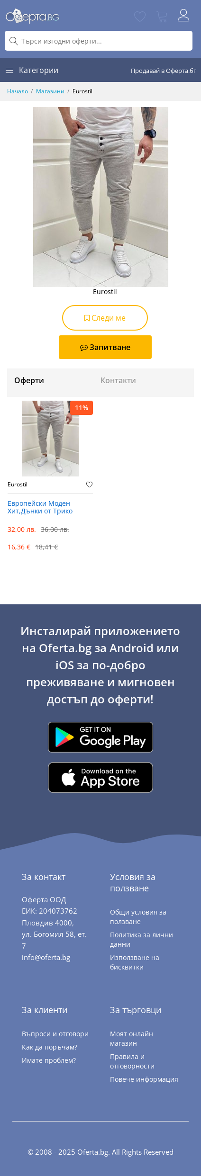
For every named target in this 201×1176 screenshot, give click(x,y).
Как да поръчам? (49, 1046)
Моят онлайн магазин (131, 1038)
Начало (17, 91)
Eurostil (17, 484)
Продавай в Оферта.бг (163, 70)
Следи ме (105, 318)
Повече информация (144, 1079)
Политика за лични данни (141, 939)
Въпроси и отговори (55, 1033)
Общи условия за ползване (138, 916)
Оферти (29, 380)
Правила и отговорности (132, 1061)
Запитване (105, 347)
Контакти (118, 380)
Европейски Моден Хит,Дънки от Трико (40, 508)
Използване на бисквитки (134, 962)
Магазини (50, 91)
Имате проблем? (49, 1060)
